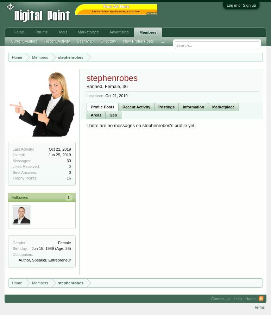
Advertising (118, 32)
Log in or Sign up (241, 5)
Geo (113, 115)
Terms (259, 307)
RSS (261, 299)
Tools (62, 32)
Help (238, 299)
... (162, 41)
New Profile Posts (138, 41)
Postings (166, 107)
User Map (85, 41)
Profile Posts (102, 107)
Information (193, 107)
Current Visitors (24, 41)
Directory (108, 41)
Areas (96, 115)
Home (19, 32)
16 (69, 178)
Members (147, 32)
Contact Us (220, 299)
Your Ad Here (152, 13)
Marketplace (223, 107)
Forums (41, 32)
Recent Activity (136, 107)
